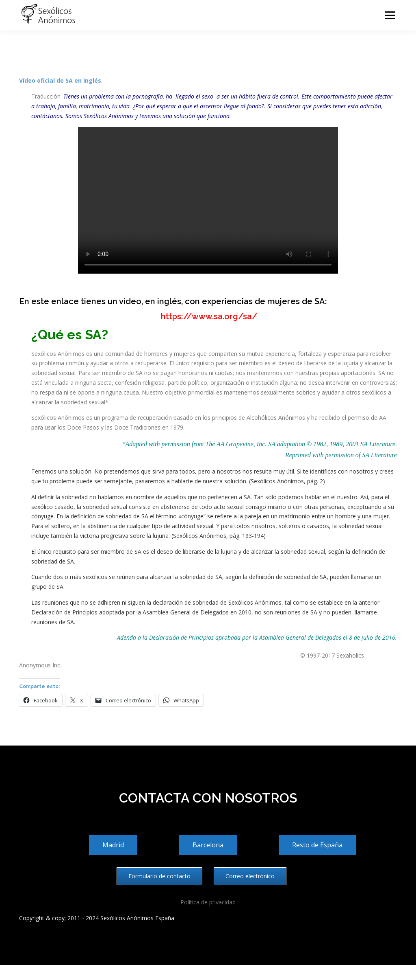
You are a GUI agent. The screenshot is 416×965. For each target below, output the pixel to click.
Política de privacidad (208, 902)
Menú (390, 15)
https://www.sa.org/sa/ (208, 316)
